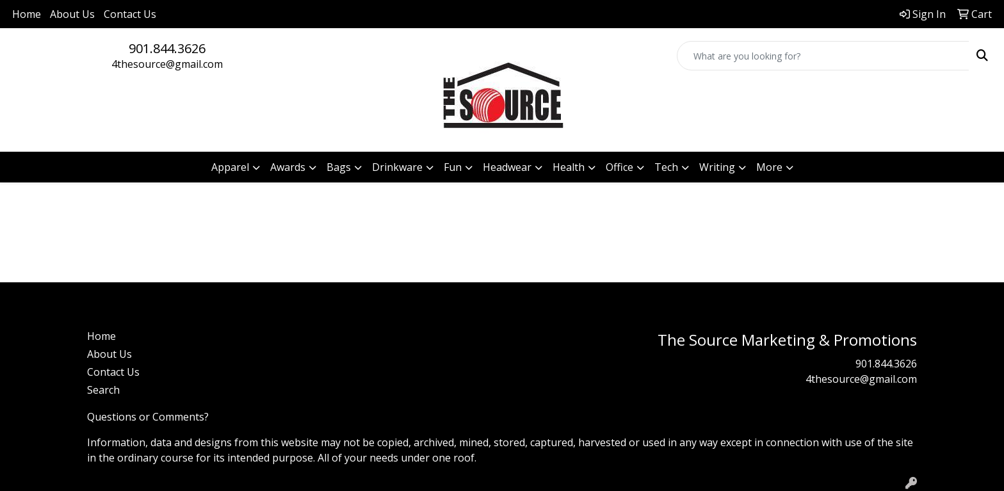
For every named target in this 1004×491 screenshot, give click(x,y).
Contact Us (130, 14)
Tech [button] (666, 167)
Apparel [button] (230, 167)
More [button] (769, 167)
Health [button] (569, 167)
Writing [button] (717, 167)
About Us (72, 14)
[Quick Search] (823, 55)
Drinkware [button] (397, 167)
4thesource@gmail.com (167, 64)
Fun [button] (453, 167)
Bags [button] (339, 167)
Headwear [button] (507, 167)
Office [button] (619, 167)
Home (26, 14)
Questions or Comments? (148, 417)
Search (103, 390)
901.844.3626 (167, 48)
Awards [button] (287, 167)
